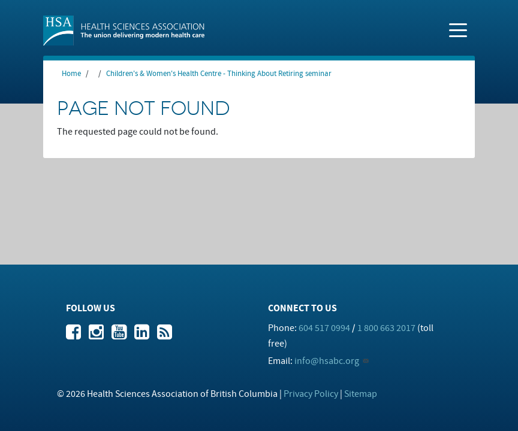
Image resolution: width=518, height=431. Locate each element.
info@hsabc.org (326, 361)
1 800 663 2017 (386, 328)
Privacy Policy (311, 394)
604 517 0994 (324, 328)
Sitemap (360, 394)
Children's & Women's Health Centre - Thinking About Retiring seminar (219, 73)
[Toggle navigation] (458, 29)
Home (71, 73)
